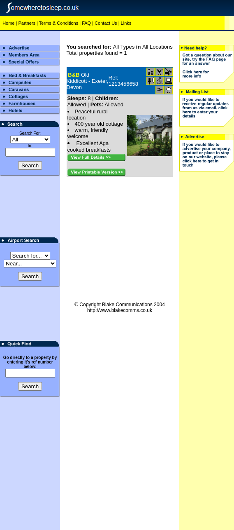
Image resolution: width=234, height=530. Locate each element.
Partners (26, 23)
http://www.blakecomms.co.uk (119, 310)
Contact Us (106, 23)
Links (126, 23)
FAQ (86, 23)
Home (8, 23)
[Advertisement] (207, 301)
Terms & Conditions (58, 23)
